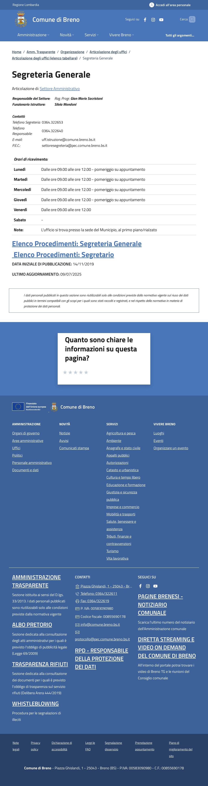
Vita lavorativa (117, 558)
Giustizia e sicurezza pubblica (121, 495)
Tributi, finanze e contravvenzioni (118, 540)
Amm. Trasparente (41, 52)
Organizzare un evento (171, 448)
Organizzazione (72, 52)
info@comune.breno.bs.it (97, 624)
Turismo (112, 551)
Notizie (64, 433)
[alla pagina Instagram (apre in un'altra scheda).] (146, 19)
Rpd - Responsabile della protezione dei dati (101, 658)
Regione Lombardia (26, 4)
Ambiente (113, 440)
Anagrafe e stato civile (123, 448)
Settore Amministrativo (60, 88)
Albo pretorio (32, 624)
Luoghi (159, 433)
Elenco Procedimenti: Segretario (63, 254)
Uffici (16, 448)
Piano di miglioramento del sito (180, 749)
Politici (17, 455)
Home (16, 52)
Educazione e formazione (125, 485)
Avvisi (63, 440)
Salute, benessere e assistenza (121, 525)
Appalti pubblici (117, 455)
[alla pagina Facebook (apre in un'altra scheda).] (138, 19)
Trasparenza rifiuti (40, 664)
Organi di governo (26, 433)
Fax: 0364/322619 (92, 601)
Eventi (158, 440)
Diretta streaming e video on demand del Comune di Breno (167, 647)
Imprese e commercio (122, 507)
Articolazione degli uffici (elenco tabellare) (44, 58)
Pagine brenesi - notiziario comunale (160, 604)
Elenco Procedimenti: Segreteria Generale (77, 243)
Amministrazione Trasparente (36, 581)
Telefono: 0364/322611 (96, 593)
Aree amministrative (27, 440)
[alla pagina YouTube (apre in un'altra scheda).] (154, 19)
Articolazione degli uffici (108, 52)
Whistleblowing (35, 703)
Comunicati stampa (74, 448)
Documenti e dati (25, 470)
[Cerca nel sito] (190, 19)
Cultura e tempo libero (123, 477)
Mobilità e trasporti (120, 514)
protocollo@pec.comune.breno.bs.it (102, 636)
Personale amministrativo (32, 462)
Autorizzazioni (117, 462)
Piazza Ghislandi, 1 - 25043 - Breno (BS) (104, 586)
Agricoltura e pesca (120, 433)
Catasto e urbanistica (122, 470)
